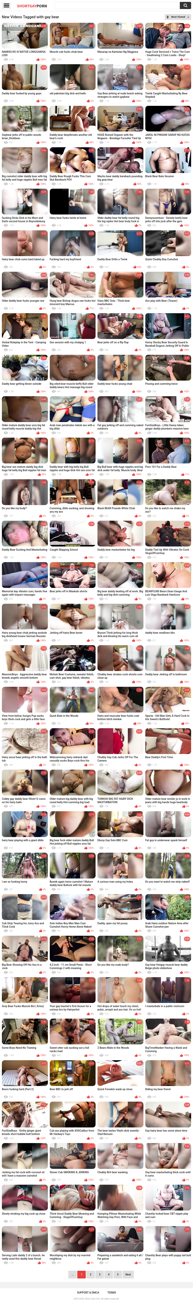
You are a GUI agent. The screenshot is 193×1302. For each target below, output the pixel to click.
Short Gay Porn (92, 1298)
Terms (111, 1292)
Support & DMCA (88, 1292)
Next (128, 1274)
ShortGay (32, 5)
